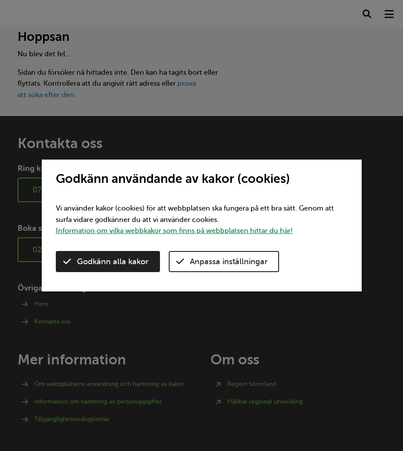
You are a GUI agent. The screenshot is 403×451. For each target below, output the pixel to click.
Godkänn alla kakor (106, 261)
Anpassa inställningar (222, 261)
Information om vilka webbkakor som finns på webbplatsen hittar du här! (174, 231)
